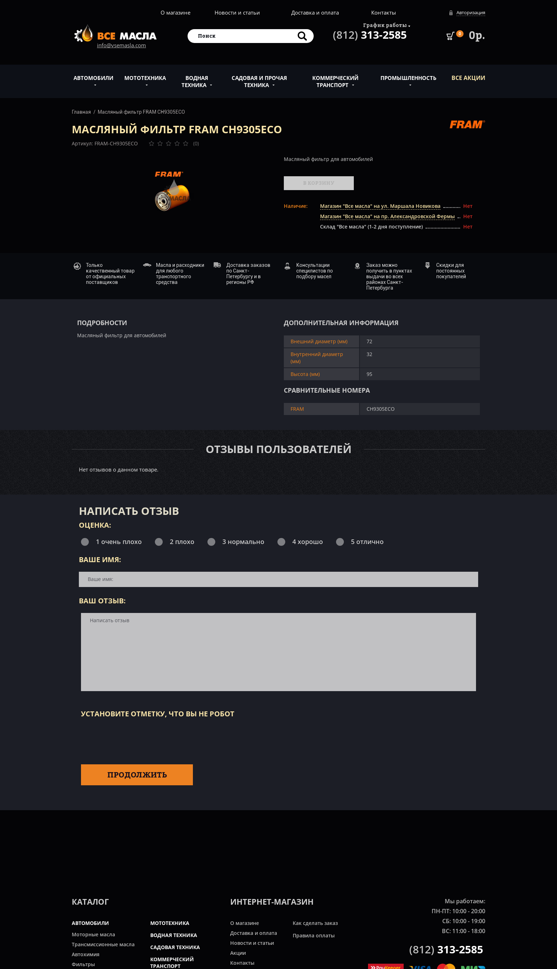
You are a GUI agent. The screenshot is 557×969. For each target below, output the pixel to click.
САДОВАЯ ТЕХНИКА (175, 947)
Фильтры (83, 964)
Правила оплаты (314, 935)
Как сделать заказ (315, 923)
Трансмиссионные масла (103, 944)
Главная (81, 112)
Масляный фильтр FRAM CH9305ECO (141, 112)
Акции (238, 952)
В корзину (319, 183)
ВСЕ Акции (468, 77)
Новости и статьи (237, 12)
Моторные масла (93, 934)
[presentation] (135, 740)
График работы (385, 25)
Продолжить (137, 774)
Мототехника (145, 73)
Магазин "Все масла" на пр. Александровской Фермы (387, 216)
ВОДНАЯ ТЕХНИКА (173, 935)
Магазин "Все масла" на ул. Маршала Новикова (380, 206)
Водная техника (195, 77)
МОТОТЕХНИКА (169, 923)
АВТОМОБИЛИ (90, 923)
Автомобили (93, 73)
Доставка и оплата (315, 12)
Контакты (383, 12)
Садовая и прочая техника (259, 77)
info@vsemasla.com (121, 45)
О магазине (175, 12)
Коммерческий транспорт (335, 77)
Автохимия (85, 954)
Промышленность (408, 73)
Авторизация (470, 12)
